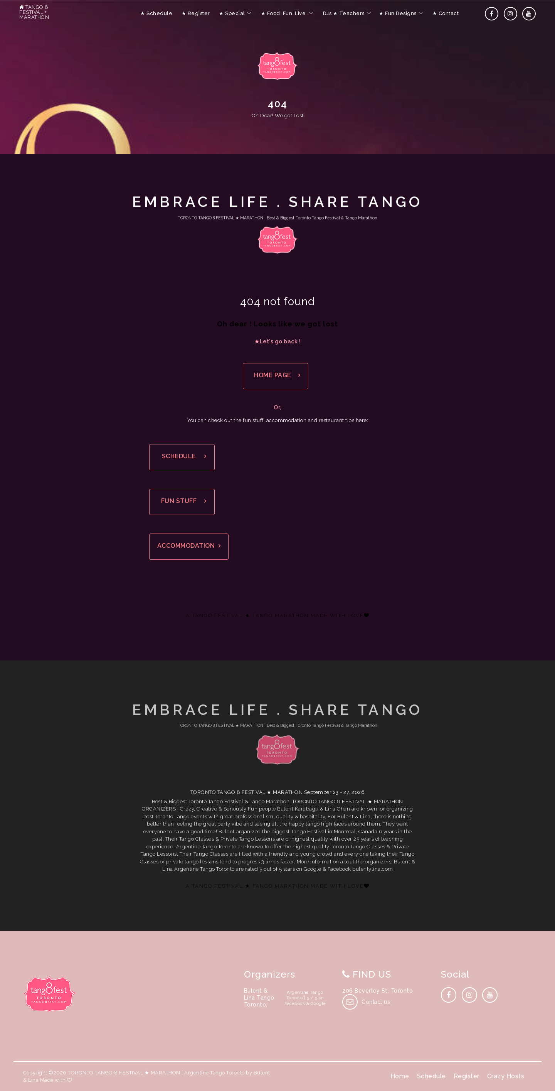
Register (466, 1076)
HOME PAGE (272, 375)
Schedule (431, 1076)
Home (399, 1076)
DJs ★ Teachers (344, 13)
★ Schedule (156, 13)
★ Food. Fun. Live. (284, 13)
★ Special (232, 13)
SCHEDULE (179, 456)
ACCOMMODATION (186, 545)
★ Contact (445, 13)
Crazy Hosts (506, 1076)
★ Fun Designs (398, 13)
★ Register (196, 13)
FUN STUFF (179, 501)
